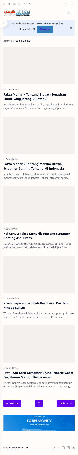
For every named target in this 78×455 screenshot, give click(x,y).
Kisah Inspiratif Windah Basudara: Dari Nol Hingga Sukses (36, 305)
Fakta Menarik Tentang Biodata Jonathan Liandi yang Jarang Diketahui (34, 96)
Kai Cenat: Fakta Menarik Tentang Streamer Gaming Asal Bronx (36, 236)
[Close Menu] (71, 27)
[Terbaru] (12, 403)
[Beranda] (39, 403)
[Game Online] (12, 89)
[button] (65, 3)
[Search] (67, 12)
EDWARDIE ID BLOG (20, 447)
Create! (45, 29)
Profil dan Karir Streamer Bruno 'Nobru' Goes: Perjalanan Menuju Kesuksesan (38, 375)
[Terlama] (66, 403)
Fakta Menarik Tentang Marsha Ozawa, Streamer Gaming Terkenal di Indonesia (33, 166)
